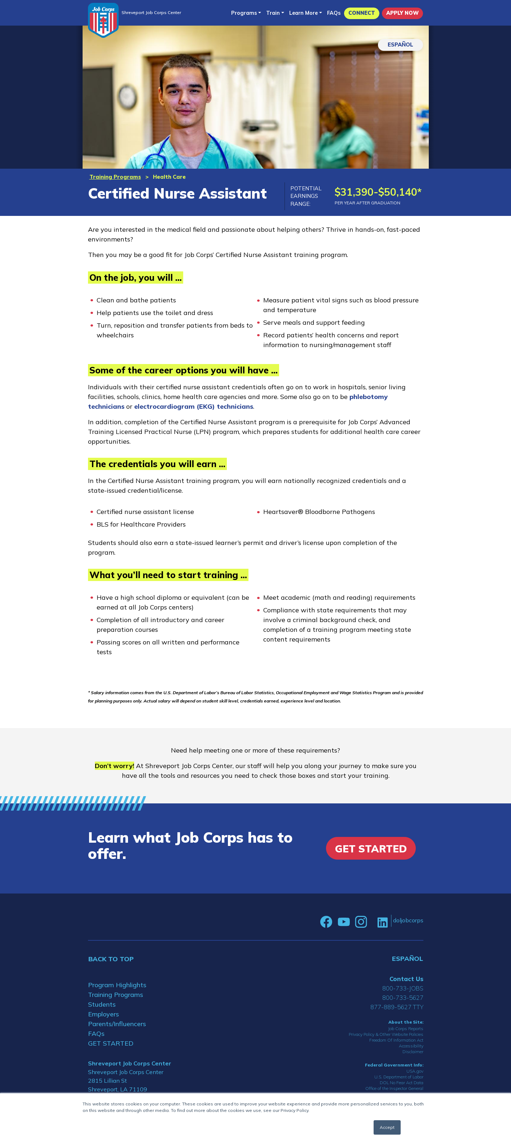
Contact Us (406, 979)
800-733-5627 (402, 997)
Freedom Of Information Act (396, 1040)
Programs (244, 13)
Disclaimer (412, 1051)
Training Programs (115, 176)
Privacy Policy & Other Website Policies (386, 1034)
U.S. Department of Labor (398, 1076)
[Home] (103, 20)
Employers (103, 1014)
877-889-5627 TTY (396, 1007)
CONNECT (361, 13)
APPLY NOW (402, 13)
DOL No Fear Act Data (401, 1082)
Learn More (303, 13)
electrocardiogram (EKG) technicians (193, 406)
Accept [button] (387, 1127)
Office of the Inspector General (394, 1088)
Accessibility (411, 1045)
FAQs (334, 13)
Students (102, 1004)
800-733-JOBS (402, 988)
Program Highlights (117, 985)
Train (273, 13)
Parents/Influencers (117, 1024)
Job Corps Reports (405, 1028)
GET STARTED (110, 1043)
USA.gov (414, 1071)
